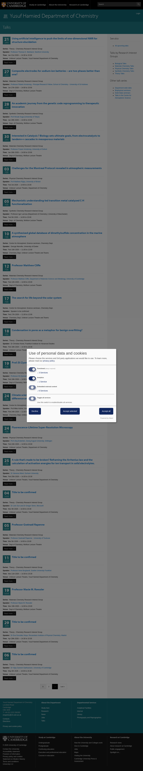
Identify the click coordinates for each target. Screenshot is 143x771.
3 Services (42, 372)
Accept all (106, 411)
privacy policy (49, 361)
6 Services (42, 390)
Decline (35, 411)
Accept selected (70, 411)
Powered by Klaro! (106, 418)
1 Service (42, 381)
